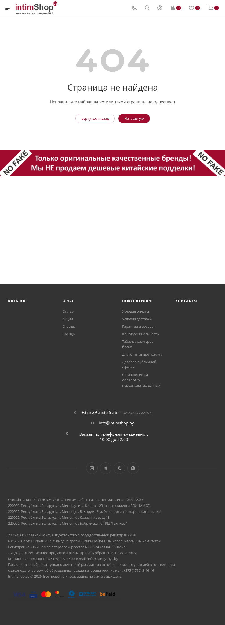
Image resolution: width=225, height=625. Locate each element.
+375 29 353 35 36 (99, 412)
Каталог (17, 300)
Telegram (105, 468)
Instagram (92, 468)
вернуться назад (95, 118)
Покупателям (137, 300)
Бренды (69, 334)
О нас (68, 300)
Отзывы (69, 326)
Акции (68, 319)
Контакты (186, 300)
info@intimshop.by (116, 423)
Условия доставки (137, 319)
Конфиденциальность (140, 334)
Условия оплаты (135, 311)
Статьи (68, 311)
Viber (119, 468)
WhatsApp (133, 468)
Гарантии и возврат (138, 326)
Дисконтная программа (142, 354)
